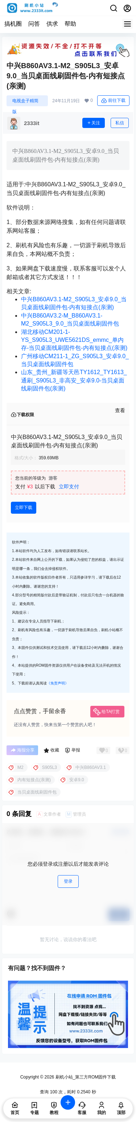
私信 (119, 122)
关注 (93, 122)
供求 (52, 24)
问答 (34, 24)
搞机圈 (13, 24)
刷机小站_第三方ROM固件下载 (85, 1077)
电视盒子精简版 (25, 102)
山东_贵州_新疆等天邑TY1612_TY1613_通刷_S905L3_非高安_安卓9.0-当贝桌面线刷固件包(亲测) (74, 380)
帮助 (70, 24)
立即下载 (23, 507)
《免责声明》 (58, 683)
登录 (68, 881)
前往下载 (113, 101)
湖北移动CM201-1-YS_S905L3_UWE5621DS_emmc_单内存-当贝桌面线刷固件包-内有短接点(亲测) (74, 340)
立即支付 (69, 486)
